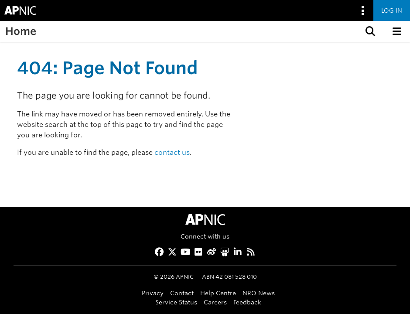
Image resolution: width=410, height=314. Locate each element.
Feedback (247, 302)
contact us (172, 152)
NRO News (259, 293)
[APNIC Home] (205, 219)
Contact (182, 293)
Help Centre (218, 293)
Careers (215, 302)
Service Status (176, 302)
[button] (369, 31)
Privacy (153, 293)
